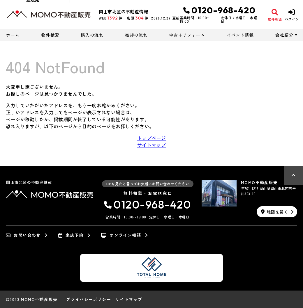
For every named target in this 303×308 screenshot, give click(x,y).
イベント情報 (240, 35)
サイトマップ (151, 144)
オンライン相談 (121, 235)
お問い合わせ (23, 235)
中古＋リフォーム (187, 35)
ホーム (13, 35)
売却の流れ (136, 35)
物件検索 (50, 35)
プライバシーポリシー (88, 299)
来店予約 (71, 235)
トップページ (151, 137)
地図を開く (274, 212)
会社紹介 (284, 35)
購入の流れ (92, 35)
